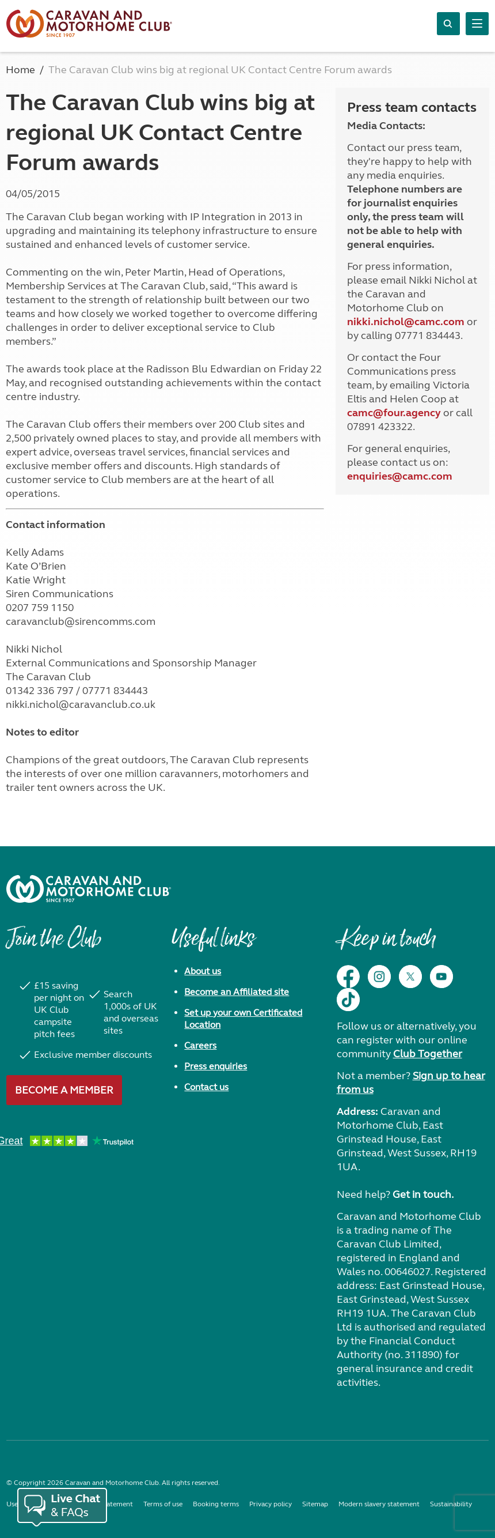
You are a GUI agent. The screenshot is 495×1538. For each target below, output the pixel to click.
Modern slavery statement (379, 1504)
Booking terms (216, 1504)
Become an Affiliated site (236, 991)
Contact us (206, 1086)
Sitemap (315, 1504)
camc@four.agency (394, 412)
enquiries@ (374, 476)
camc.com (427, 476)
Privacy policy (270, 1504)
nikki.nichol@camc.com (405, 321)
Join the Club (53, 944)
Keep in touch (386, 944)
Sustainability (451, 1504)
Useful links (213, 944)
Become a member (64, 1090)
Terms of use (162, 1504)
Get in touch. (423, 1194)
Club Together (427, 1053)
